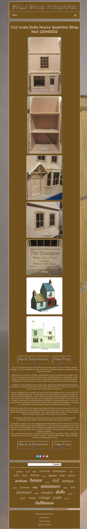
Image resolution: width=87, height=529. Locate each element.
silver (23, 498)
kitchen (47, 482)
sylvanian (19, 472)
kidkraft (71, 475)
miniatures (59, 471)
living (44, 476)
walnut (34, 475)
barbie (66, 498)
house (36, 480)
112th (62, 475)
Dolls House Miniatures (44, 514)
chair (71, 472)
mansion (52, 475)
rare (65, 488)
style (35, 471)
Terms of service (44, 525)
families (70, 494)
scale (57, 497)
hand (28, 472)
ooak (72, 487)
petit (15, 488)
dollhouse (44, 502)
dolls (60, 492)
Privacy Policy (44, 521)
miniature (50, 486)
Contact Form (44, 518)
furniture (24, 492)
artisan (21, 481)
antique (68, 481)
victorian (44, 471)
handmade (25, 487)
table (16, 475)
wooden (47, 492)
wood (36, 494)
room (32, 498)
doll (55, 480)
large (24, 475)
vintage (44, 497)
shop (35, 487)
